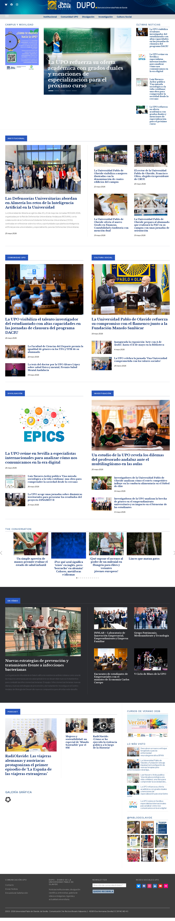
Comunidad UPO (69, 16)
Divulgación (88, 16)
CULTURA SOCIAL (103, 261)
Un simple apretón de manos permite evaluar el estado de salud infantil (31, 565)
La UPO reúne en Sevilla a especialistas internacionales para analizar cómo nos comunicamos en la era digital (159, 63)
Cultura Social (124, 16)
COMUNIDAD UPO (17, 261)
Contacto (9, 888)
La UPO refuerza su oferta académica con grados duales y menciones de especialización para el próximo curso (85, 70)
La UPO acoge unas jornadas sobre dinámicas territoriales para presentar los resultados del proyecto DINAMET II (55, 500)
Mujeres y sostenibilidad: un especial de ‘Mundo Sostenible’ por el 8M (77, 747)
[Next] (126, 58)
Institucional (50, 16)
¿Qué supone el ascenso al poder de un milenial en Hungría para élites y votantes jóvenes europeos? (106, 568)
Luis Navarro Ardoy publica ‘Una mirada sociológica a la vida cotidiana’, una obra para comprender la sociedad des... (153, 781)
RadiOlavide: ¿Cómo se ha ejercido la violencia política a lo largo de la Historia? (105, 747)
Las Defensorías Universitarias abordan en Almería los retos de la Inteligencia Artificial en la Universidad (41, 203)
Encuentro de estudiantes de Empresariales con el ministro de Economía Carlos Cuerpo (111, 684)
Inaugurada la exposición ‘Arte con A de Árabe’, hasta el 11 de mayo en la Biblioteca (139, 346)
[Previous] (48, 58)
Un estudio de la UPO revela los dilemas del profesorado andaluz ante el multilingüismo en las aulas (128, 462)
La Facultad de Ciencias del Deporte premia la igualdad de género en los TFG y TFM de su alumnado (55, 352)
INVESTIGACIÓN (102, 396)
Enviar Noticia (11, 892)
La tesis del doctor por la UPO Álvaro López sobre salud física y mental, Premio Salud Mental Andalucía (54, 370)
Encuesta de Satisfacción (16, 896)
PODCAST (13, 715)
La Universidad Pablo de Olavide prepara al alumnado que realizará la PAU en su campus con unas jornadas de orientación (151, 228)
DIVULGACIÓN (15, 396)
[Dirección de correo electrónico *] (109, 888)
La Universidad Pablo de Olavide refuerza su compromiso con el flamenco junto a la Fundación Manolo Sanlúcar (130, 326)
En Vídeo (13, 604)
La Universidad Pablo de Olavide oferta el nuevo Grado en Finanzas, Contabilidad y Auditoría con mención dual (111, 228)
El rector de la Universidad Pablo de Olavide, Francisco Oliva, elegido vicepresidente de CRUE (151, 176)
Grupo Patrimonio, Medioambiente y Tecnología (151, 639)
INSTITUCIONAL (16, 138)
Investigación (105, 16)
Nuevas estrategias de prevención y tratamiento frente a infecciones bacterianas (36, 668)
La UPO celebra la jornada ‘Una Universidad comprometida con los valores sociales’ (140, 363)
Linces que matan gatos (144, 561)
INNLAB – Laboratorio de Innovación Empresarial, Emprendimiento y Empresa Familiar (111, 641)
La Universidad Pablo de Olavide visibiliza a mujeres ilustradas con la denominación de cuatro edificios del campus (110, 178)
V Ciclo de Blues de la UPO (150, 680)
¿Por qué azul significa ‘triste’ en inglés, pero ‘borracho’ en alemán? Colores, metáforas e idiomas (68, 571)
